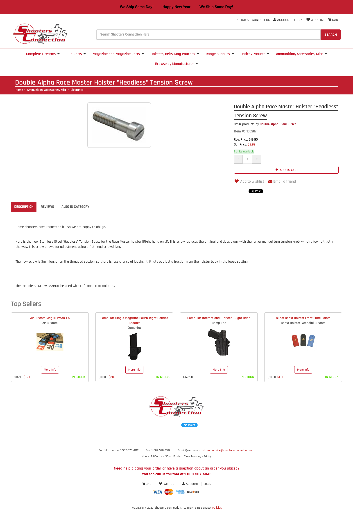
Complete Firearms (43, 53)
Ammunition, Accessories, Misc (301, 53)
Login (298, 20)
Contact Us (261, 20)
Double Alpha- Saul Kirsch (265, 124)
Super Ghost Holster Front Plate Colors (303, 318)
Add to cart (286, 170)
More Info (50, 370)
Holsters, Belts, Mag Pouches (175, 53)
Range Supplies (220, 53)
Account (282, 20)
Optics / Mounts (255, 53)
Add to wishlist (249, 181)
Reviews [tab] (47, 206)
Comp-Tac (134, 328)
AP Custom (50, 323)
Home (19, 90)
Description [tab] (23, 206)
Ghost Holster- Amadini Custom (303, 323)
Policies (242, 20)
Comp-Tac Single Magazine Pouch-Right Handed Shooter (134, 320)
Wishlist (315, 20)
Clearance (76, 90)
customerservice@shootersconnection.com (226, 450)
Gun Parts (76, 53)
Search (330, 34)
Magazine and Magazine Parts (118, 53)
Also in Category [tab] (75, 206)
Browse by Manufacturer (176, 63)
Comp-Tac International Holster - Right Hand (218, 318)
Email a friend (282, 181)
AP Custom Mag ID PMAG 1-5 (50, 318)
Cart (148, 484)
